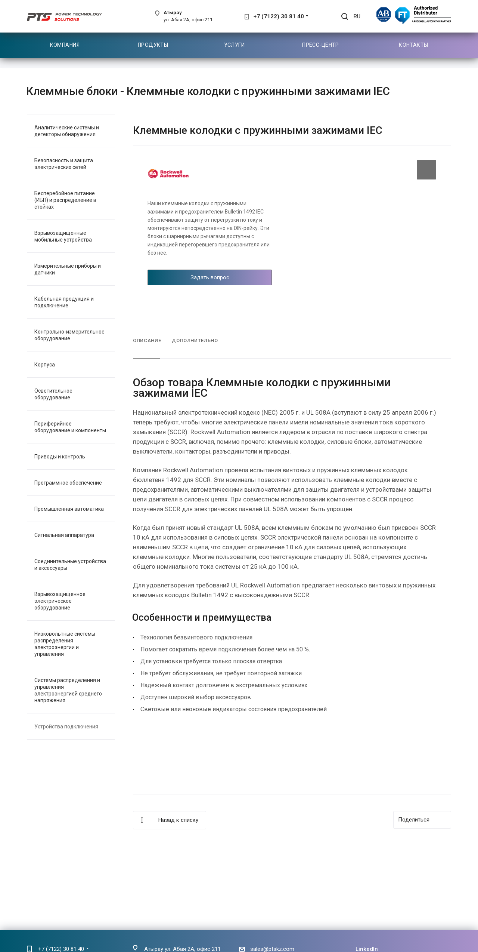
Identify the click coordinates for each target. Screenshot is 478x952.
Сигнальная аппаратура (64, 535)
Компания (65, 45)
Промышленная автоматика (69, 509)
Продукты (153, 45)
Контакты (413, 45)
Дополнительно (195, 340)
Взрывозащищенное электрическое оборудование (60, 601)
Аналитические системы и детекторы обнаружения (66, 131)
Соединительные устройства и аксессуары (70, 564)
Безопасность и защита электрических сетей (63, 163)
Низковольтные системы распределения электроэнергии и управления (64, 644)
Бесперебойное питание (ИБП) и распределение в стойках (65, 200)
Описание (147, 340)
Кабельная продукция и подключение (64, 302)
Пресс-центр (320, 45)
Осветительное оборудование (53, 394)
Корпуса (44, 365)
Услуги (234, 45)
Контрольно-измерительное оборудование (69, 335)
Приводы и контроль (59, 457)
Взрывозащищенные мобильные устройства (63, 236)
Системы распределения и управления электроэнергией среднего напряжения (68, 690)
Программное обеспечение (68, 483)
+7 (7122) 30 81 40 (279, 16)
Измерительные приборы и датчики (67, 269)
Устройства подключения (66, 727)
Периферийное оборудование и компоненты (70, 427)
